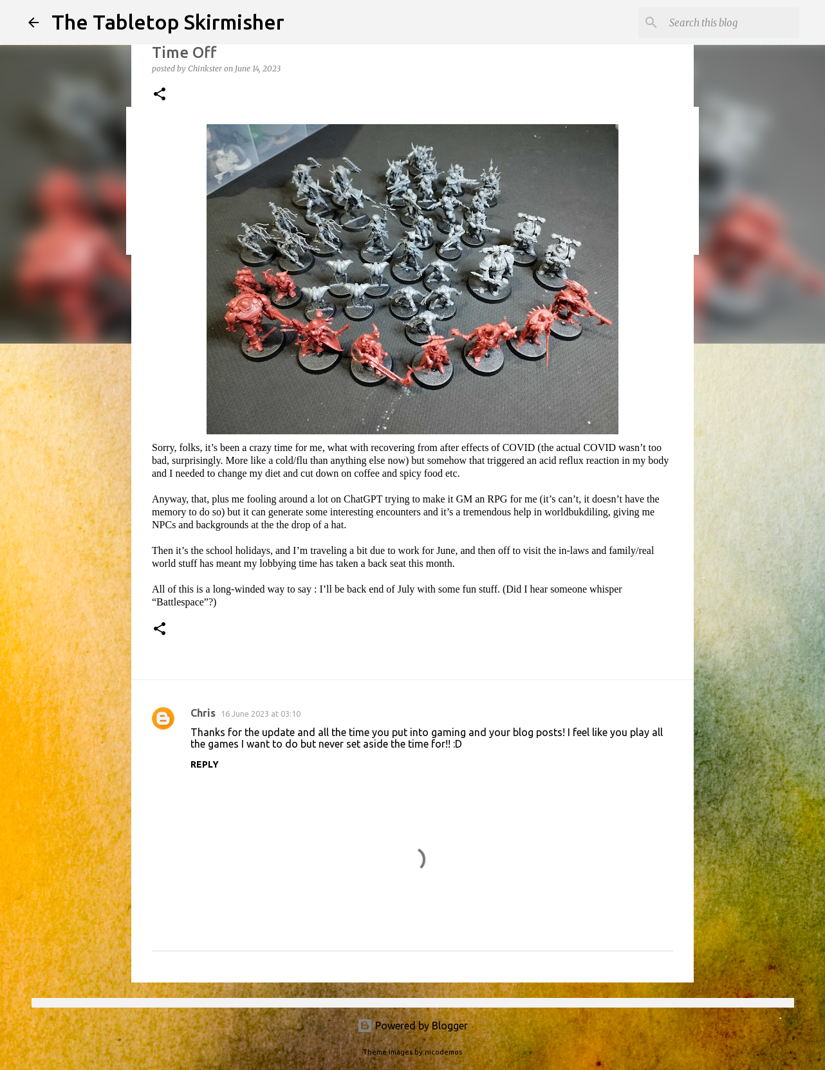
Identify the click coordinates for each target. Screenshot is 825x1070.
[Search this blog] (731, 22)
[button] (159, 95)
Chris (203, 713)
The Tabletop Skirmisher (167, 21)
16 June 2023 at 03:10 (261, 713)
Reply (204, 764)
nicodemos (443, 1052)
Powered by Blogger (412, 1025)
